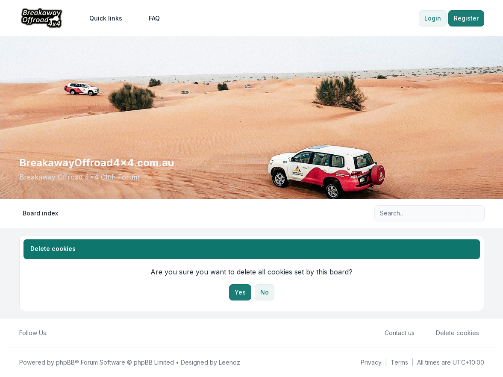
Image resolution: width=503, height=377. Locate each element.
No (264, 292)
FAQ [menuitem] (149, 18)
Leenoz (229, 362)
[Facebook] (52, 333)
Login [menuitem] (432, 18)
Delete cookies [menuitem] (452, 333)
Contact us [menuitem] (394, 333)
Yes (240, 292)
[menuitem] (102, 18)
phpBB (65, 362)
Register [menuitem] (466, 18)
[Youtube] (66, 333)
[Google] (73, 333)
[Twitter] (59, 333)
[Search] (460, 213)
